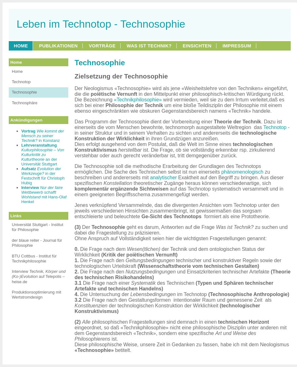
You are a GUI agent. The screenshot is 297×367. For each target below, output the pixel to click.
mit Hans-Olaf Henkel (44, 194)
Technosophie (24, 92)
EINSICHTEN (197, 45)
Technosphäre (25, 102)
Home (17, 71)
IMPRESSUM (236, 45)
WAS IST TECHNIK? (149, 45)
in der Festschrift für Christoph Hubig (43, 175)
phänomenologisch (242, 172)
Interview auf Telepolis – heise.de (39, 276)
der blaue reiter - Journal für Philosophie (37, 243)
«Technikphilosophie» (138, 99)
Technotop (21, 81)
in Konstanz (42, 136)
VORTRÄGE (102, 45)
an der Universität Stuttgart (42, 154)
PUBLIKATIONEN (58, 45)
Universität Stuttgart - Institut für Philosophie (37, 227)
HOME (21, 45)
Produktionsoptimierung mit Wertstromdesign (36, 295)
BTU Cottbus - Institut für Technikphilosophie (34, 258)
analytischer (163, 177)
